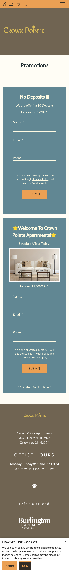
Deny (25, 565)
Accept (10, 565)
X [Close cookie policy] (65, 541)
